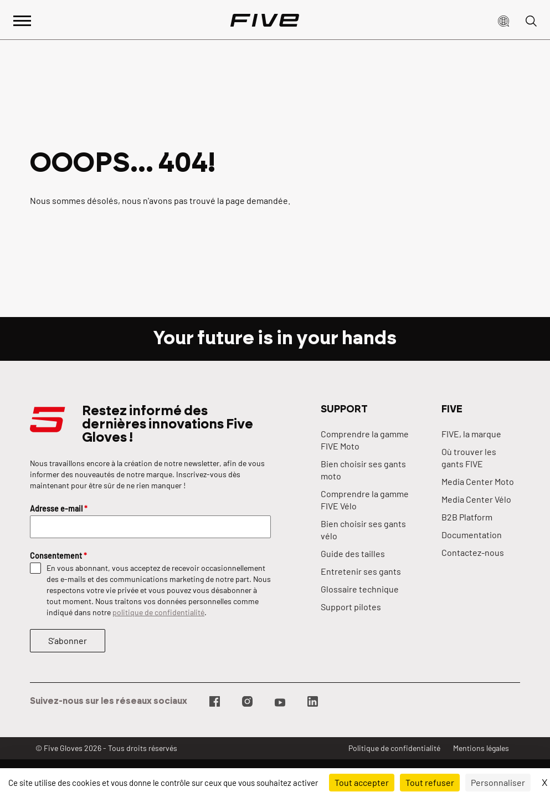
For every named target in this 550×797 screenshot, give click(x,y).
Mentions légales (481, 748)
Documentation (471, 534)
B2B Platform (466, 517)
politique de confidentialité (158, 612)
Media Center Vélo (476, 499)
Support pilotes (351, 606)
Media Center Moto (477, 481)
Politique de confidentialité (394, 748)
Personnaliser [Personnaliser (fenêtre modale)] (498, 782)
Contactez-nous (472, 552)
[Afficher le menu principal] (22, 19)
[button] (503, 19)
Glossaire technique (360, 589)
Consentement (58, 555)
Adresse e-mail (59, 508)
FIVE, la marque (471, 433)
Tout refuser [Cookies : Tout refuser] (429, 782)
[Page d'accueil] (264, 20)
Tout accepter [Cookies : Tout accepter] (362, 782)
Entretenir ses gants (361, 571)
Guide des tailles (353, 553)
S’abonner (67, 640)
